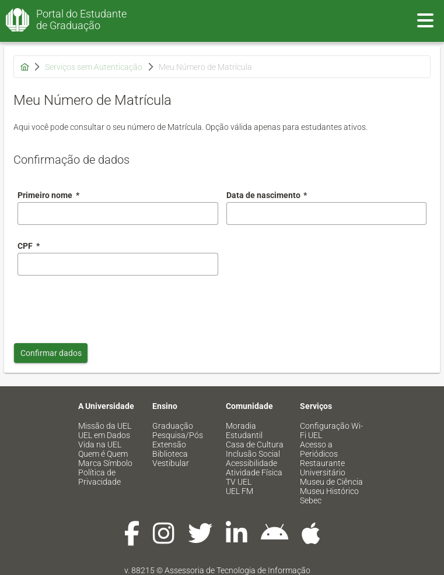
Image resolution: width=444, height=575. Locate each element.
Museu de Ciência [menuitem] (331, 481)
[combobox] (326, 213)
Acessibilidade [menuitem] (251, 463)
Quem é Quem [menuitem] (103, 453)
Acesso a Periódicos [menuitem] (319, 449)
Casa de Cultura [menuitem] (255, 444)
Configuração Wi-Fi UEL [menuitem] (331, 430)
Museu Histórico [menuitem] (329, 491)
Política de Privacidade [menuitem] (99, 477)
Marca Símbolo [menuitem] (105, 463)
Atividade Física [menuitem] (254, 472)
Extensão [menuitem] (169, 444)
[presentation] (106, 306)
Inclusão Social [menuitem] (253, 453)
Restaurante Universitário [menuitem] (322, 467)
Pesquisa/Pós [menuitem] (177, 435)
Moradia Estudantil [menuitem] (244, 430)
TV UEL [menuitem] (238, 481)
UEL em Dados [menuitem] (104, 435)
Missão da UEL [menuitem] (104, 426)
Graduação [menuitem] (172, 426)
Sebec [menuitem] (310, 500)
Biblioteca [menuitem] (170, 453)
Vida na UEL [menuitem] (99, 444)
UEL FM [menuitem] (239, 491)
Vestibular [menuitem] (170, 463)
